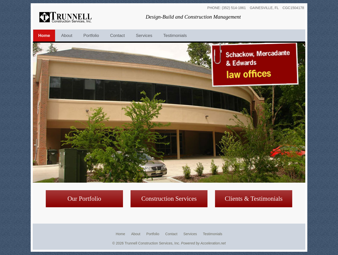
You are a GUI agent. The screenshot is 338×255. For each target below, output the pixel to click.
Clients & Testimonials (254, 198)
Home (44, 35)
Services (144, 35)
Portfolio (91, 35)
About (66, 35)
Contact (117, 35)
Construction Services (169, 198)
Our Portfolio (84, 198)
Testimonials (175, 35)
